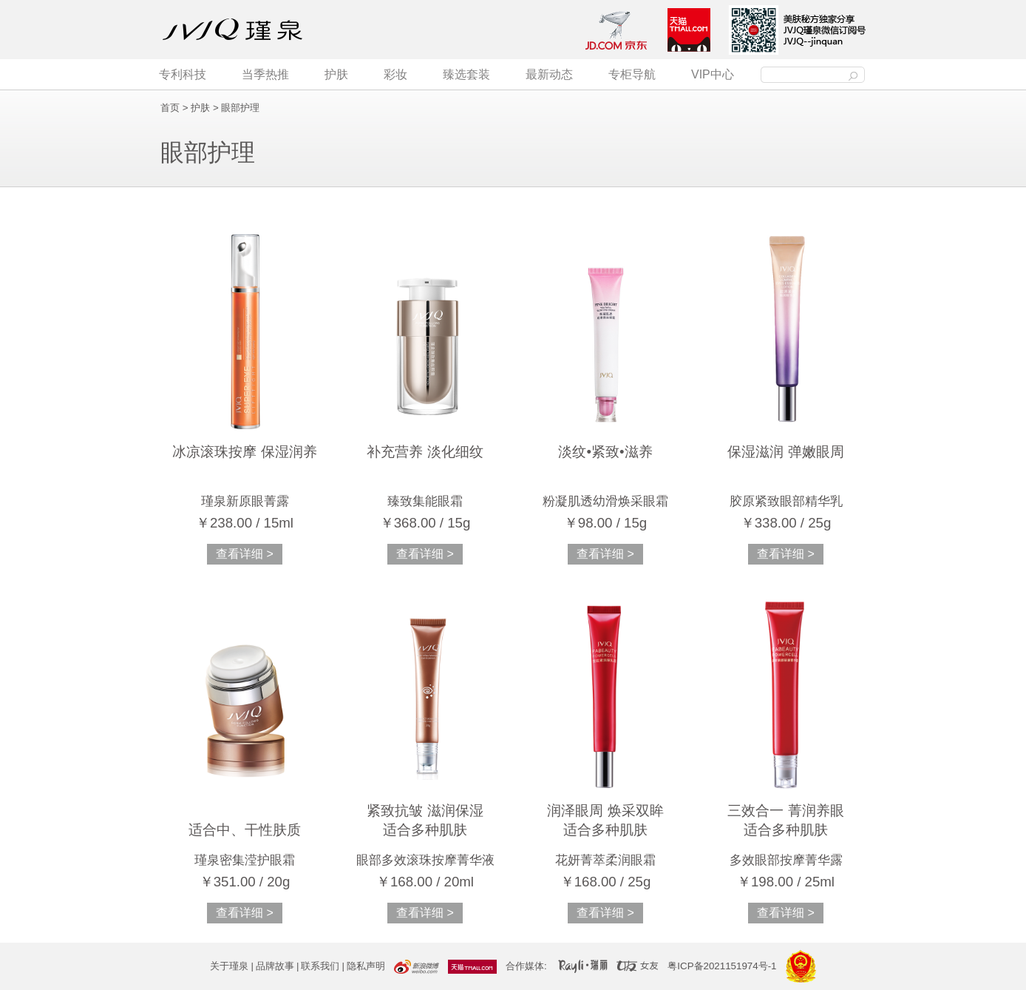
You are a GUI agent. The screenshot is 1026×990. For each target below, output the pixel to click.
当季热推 (265, 74)
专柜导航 (632, 74)
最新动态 (549, 74)
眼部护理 (240, 107)
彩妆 (395, 74)
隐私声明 (366, 966)
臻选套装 (466, 74)
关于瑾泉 (229, 966)
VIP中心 (712, 74)
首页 (170, 107)
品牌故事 (275, 966)
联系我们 (320, 966)
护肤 (336, 74)
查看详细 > (245, 554)
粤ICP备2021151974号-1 (721, 966)
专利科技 (182, 74)
